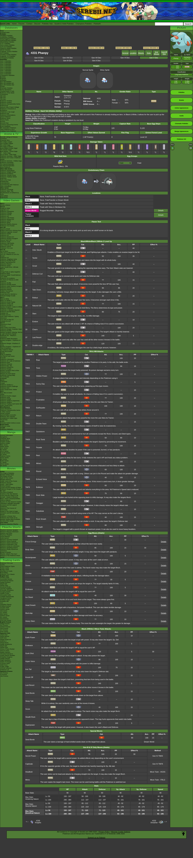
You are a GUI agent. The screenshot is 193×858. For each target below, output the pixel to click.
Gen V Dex (153, 58)
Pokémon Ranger (5, 369)
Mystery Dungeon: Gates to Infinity (11, 307)
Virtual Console (5, 413)
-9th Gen (3, 96)
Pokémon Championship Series (10, 104)
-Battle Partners (5, 652)
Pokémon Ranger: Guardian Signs (11, 329)
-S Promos (3, 674)
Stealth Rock (30, 717)
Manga (11, 432)
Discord (37, 24)
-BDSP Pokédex (5, 50)
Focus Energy (30, 542)
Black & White (4, 299)
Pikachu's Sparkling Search (9, 547)
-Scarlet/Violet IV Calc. (7, 91)
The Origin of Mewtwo (7, 473)
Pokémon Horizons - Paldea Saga (11, 161)
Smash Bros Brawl (6, 351)
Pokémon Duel (5, 292)
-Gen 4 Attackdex (5, 66)
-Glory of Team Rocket (7, 649)
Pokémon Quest (5, 265)
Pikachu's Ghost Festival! (8, 541)
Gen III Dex (67, 61)
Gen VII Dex (96, 58)
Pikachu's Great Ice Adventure (9, 546)
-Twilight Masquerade (7, 596)
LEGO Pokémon (5, 117)
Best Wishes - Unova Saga (8, 151)
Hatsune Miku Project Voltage (9, 107)
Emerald (3, 358)
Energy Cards (4, 569)
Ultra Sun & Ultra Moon (7, 253)
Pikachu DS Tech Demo (7, 373)
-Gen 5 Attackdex (5, 67)
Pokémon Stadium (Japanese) (9, 400)
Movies (11, 468)
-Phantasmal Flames (6, 580)
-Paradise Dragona (6, 657)
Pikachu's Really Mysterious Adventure (9, 550)
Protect (39, 392)
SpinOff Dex (164, 53)
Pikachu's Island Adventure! (9, 543)
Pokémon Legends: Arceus (8, 232)
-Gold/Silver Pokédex (7, 37)
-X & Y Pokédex (5, 43)
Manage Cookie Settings (120, 832)
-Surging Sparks (5, 592)
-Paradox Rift (4, 601)
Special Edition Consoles (8, 415)
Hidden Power (41, 376)
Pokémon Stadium (6, 402)
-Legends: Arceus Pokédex (8, 51)
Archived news (5, 32)
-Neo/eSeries (4, 619)
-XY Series (3, 612)
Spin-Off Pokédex (5, 82)
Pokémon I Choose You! (8, 516)
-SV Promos (4, 625)
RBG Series (4, 445)
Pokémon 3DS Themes (7, 416)
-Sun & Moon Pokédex (7, 45)
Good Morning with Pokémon (9, 185)
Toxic (38, 368)
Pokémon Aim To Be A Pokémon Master (10, 158)
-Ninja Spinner (4, 636)
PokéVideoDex (5, 183)
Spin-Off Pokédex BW (7, 85)
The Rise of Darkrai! (6, 492)
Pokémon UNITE (5, 221)
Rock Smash (41, 519)
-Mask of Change (5, 662)
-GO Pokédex (4, 53)
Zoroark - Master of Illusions (9, 497)
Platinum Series (5, 456)
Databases (11, 27)
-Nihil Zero (3, 638)
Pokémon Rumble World (8, 284)
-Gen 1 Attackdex (5, 61)
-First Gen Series (5, 620)
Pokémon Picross (5, 288)
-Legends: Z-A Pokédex (7, 56)
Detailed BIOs (4, 440)
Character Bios (5, 140)
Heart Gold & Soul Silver (8, 327)
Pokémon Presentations (7, 115)
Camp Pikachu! (5, 536)
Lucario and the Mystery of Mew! (10, 487)
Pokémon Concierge (6, 189)
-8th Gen (3, 97)
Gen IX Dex (39, 58)
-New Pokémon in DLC (7, 129)
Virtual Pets (3, 420)
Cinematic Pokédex (6, 88)
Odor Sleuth (37, 250)
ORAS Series (4, 464)
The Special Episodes (7, 164)
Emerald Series (5, 453)
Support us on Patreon (96, 837)
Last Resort (36, 337)
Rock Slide (40, 495)
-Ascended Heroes (6, 579)
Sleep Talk (29, 701)
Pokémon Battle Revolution (9, 338)
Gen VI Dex (125, 58)
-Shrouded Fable (5, 595)
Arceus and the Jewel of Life (9, 495)
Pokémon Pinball (5, 399)
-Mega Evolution (5, 582)
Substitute (40, 511)
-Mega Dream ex (5, 639)
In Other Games (5, 412)
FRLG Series (4, 451)
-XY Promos (4, 630)
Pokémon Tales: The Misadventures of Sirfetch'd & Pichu (9, 192)
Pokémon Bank (5, 273)
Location (133, 53)
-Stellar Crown (4, 593)
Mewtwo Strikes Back (7, 475)
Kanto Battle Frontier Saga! (9, 148)
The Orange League (6, 143)
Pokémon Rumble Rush (7, 261)
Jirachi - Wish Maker (6, 484)
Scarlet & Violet (5, 208)
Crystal (2, 383)
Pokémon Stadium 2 (6, 385)
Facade (39, 447)
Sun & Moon (4, 251)
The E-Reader (4, 377)
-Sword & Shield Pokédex (8, 48)
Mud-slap (29, 613)
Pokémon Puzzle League (8, 396)
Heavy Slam (30, 621)
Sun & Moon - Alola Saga (8, 154)
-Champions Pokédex (7, 58)
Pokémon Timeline (6, 101)
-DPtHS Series (5, 615)
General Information (6, 435)
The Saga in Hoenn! (6, 146)
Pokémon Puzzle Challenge (9, 386)
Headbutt (29, 772)
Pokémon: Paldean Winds (8, 177)
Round (38, 471)
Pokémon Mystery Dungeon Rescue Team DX (9, 239)
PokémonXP (4, 105)
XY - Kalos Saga (5, 153)
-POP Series (4, 631)
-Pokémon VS (4, 670)
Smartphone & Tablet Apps (8, 418)
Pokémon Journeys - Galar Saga (10, 156)
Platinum (3, 326)
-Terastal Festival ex (6, 654)
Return (38, 416)
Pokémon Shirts (5, 118)
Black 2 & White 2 (5, 300)
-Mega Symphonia (6, 644)
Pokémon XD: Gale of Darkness (10, 361)
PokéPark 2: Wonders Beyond (9, 310)
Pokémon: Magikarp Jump (8, 259)
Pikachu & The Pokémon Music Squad (10, 556)
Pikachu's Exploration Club (8, 544)
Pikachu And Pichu (6, 533)
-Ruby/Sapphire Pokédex (8, 39)
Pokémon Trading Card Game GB (11, 404)
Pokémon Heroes (5, 483)
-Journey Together (6, 588)
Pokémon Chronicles (6, 162)
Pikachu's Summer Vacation (9, 530)
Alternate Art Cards (6, 571)
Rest (38, 455)
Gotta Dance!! (4, 538)
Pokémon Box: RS (6, 366)
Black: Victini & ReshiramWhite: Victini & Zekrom (10, 499)
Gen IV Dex (39, 61)
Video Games (11, 200)
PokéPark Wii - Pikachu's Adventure (8, 336)
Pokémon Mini (4, 388)
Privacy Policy (104, 832)
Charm (35, 329)
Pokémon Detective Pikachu (9, 524)
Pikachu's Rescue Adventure (9, 532)
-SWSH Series (4, 609)
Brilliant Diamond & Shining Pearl (10, 230)
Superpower (30, 725)
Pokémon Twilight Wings (8, 172)
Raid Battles (4, 573)
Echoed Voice (41, 479)
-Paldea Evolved (5, 606)
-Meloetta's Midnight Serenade (10, 503)
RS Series (3, 449)
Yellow (2, 394)
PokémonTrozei (5, 372)
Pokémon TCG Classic (7, 574)
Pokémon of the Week (7, 93)
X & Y (2, 270)
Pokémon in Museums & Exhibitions (8, 109)
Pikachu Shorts (11, 527)
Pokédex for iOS (5, 321)
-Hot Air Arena (4, 650)
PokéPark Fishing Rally (7, 375)
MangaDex (3, 437)
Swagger (39, 503)
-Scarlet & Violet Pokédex (8, 54)
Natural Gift (36, 306)
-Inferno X (3, 641)
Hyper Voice (30, 661)
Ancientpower (30, 557)
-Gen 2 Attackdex (5, 62)
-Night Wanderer (5, 660)
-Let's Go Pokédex (6, 47)
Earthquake (40, 408)
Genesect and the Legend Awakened (8, 505)
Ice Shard (29, 597)
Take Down (36, 290)
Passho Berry (58, 165)
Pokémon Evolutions (6, 173)
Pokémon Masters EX (7, 219)
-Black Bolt (3, 584)
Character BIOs (5, 438)
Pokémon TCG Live (6, 248)
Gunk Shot (29, 653)
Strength (39, 527)
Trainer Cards (4, 568)
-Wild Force (3, 665)
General (125, 53)
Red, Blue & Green (6, 393)
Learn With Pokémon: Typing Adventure (9, 317)
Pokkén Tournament (6, 291)
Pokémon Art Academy (7, 278)
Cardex (2, 86)
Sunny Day (40, 384)
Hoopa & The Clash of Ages (9, 511)
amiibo (2, 421)
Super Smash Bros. (6, 405)
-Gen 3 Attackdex (5, 64)
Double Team (41, 424)
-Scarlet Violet (4, 608)
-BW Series (3, 614)
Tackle (34, 258)
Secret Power (30, 756)
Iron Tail (28, 669)
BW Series (3, 459)
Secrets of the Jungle (7, 521)
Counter (28, 573)
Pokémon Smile (5, 241)
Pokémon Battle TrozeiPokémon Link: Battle (10, 275)
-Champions (4, 94)
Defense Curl (37, 274)
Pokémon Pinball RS (6, 367)
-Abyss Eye (3, 635)
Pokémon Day (4, 113)
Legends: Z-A (4, 210)
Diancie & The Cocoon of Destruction (8, 509)
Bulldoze (39, 487)
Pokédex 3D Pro (5, 315)
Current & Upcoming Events (9, 124)
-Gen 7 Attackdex (5, 70)
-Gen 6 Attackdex (5, 69)
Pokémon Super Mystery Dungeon (11, 286)
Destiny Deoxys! (5, 486)
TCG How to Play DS (7, 319)
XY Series (3, 462)
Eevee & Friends (5, 552)
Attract (38, 463)
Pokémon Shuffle (5, 283)
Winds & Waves (5, 205)
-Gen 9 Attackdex (5, 74)
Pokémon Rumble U (6, 305)
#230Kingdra (38, 821)
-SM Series (3, 611)
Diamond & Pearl (5, 324)
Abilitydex (3, 80)
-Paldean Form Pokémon (8, 131)
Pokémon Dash (5, 362)
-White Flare (4, 585)
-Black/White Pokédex (7, 42)
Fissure (28, 581)
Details (160, 210)
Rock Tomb (40, 439)
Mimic (27, 780)
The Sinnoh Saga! (6, 150)
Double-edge (37, 345)
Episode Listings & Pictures (9, 137)
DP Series (3, 454)
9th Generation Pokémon (8, 128)
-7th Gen (3, 99)
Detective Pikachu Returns (8, 224)
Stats (149, 53)
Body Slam (29, 549)
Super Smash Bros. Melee (8, 389)
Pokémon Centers (6, 102)
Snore (27, 565)
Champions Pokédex (84, 24)
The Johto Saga (5, 145)
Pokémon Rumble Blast (7, 311)
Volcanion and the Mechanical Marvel (9, 513)
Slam (34, 314)
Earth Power (30, 637)
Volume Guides (5, 443)
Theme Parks (4, 120)
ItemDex (3, 77)
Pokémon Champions (7, 211)
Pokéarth (97, 24)
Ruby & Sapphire (5, 354)
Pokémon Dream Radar (7, 302)
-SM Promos (4, 628)
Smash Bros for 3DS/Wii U (8, 294)
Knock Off (29, 677)
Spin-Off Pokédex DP (7, 83)
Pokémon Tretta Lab (6, 303)
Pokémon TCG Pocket (7, 226)
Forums (21, 24)
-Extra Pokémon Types (7, 566)
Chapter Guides (5, 442)
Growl (34, 266)
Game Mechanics (5, 89)
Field (139, 163)
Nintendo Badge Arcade (7, 296)
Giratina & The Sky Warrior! (9, 494)
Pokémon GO (4, 216)
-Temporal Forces (5, 598)
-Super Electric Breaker (7, 655)
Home (14, 24)
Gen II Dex (96, 61)
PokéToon (3, 178)
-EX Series (3, 617)
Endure (35, 321)
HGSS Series (4, 457)
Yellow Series (4, 446)
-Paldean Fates (5, 600)
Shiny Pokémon (5, 167)
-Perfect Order (4, 577)
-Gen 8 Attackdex (5, 72)
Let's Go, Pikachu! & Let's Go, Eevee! (9, 255)
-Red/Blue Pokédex (6, 35)
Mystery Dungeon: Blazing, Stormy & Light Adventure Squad (11, 333)
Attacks (141, 53)
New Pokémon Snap (6, 245)
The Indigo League (6, 142)
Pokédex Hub (47, 24)
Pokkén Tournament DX (7, 262)
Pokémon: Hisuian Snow (8, 175)
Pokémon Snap (5, 397)
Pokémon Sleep (5, 222)
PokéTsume (4, 197)
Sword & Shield (5, 229)
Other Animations (5, 186)
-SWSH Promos (5, 627)
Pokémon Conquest (6, 308)
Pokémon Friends (5, 214)
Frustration (40, 400)
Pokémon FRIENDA (6, 429)
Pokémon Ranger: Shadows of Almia (10, 344)
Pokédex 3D (4, 313)
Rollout (35, 298)
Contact (29, 24)
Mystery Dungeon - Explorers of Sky (10, 341)
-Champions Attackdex (7, 75)
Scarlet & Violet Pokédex (64, 24)
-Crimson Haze (5, 663)
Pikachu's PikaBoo (6, 535)
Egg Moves (156, 53)
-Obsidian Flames (5, 604)
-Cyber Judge (4, 666)
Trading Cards (11, 560)
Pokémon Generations (7, 170)
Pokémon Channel (6, 364)
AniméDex (3, 138)
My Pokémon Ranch (6, 350)
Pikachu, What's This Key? (8, 554)
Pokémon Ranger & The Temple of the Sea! (11, 489)
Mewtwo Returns (5, 479)
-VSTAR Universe (5, 668)
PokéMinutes (4, 181)
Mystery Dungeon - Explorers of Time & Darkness (10, 347)
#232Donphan (154, 821)
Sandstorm (40, 431)
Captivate (29, 764)
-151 (1, 603)
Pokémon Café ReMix (7, 218)
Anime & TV (11, 134)
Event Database (5, 126)
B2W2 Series (4, 461)
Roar (38, 360)
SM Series (3, 465)
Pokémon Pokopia (6, 213)
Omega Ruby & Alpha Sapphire (10, 272)
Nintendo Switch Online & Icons (10, 423)
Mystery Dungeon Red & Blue (9, 370)
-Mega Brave (4, 643)
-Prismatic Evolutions (7, 590)
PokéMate (3, 378)
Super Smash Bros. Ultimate (9, 267)
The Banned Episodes (7, 165)
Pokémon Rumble (6, 331)
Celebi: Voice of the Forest (8, 481)
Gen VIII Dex (68, 58)
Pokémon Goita (5, 426)
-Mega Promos (5, 623)
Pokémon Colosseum (7, 359)
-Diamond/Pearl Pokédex (8, 40)
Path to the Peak (5, 180)
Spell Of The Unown (6, 478)
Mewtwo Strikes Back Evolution (10, 519)
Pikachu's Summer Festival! (9, 539)
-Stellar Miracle (5, 658)
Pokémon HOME (5, 234)
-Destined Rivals (5, 587)
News (2, 31)
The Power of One (6, 476)
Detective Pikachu (6, 264)
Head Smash (30, 605)
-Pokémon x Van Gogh (7, 112)
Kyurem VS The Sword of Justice (10, 502)
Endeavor (29, 589)
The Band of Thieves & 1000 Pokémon (9, 280)
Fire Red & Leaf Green (7, 356)
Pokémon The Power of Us (8, 518)
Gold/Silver (3, 381)
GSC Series (4, 448)
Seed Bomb (29, 693)
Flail (34, 282)
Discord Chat (4, 123)
